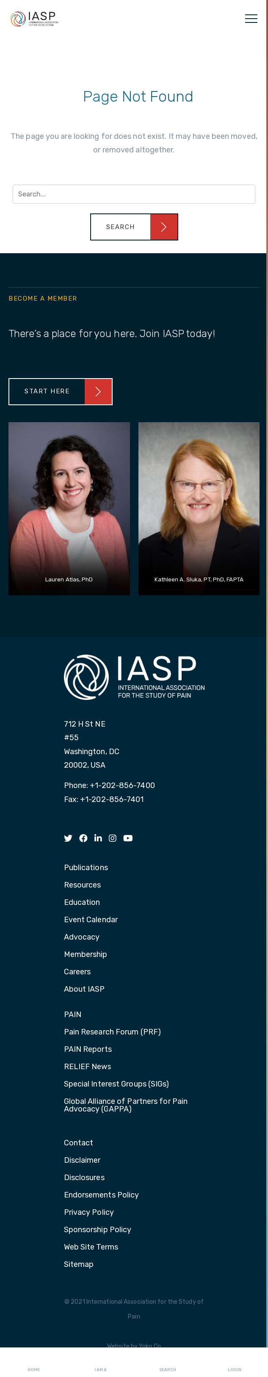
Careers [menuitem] (77, 972)
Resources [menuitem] (82, 885)
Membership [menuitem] (86, 955)
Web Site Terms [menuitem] (91, 1247)
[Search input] (134, 194)
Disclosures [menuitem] (84, 1178)
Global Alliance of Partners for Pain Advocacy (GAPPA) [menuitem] (126, 1106)
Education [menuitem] (82, 903)
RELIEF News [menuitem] (87, 1067)
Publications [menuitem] (86, 868)
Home (34, 1362)
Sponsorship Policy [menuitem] (98, 1230)
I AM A (100, 1362)
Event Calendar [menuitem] (91, 920)
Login (234, 1362)
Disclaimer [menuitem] (82, 1160)
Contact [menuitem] (79, 1143)
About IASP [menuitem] (84, 989)
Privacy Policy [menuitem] (89, 1212)
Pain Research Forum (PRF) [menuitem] (112, 1032)
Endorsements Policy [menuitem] (101, 1195)
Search (167, 1362)
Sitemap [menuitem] (79, 1265)
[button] (134, 227)
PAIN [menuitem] (72, 1015)
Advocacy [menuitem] (82, 937)
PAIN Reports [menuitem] (88, 1049)
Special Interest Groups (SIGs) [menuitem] (116, 1084)
